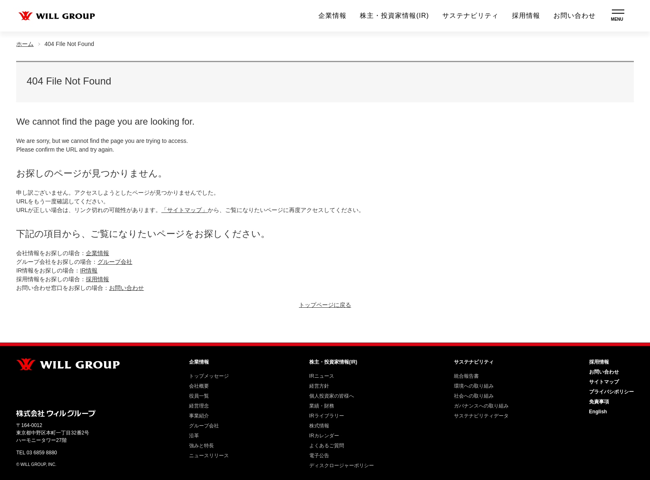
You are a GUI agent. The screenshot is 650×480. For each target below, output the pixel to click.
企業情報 (332, 15)
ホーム (25, 44)
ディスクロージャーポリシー (341, 465)
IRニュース (321, 376)
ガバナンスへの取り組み (481, 406)
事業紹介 (199, 416)
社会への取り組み (474, 396)
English (598, 412)
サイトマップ (604, 382)
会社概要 (199, 386)
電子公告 (319, 455)
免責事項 (599, 402)
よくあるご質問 (326, 446)
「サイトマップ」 (184, 210)
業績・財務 (321, 406)
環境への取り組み (474, 386)
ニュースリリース (209, 455)
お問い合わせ (574, 15)
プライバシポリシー (611, 392)
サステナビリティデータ (481, 416)
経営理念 (199, 406)
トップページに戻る (325, 305)
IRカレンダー (324, 436)
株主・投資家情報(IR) (394, 15)
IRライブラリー (326, 416)
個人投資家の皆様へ (331, 396)
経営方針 (319, 386)
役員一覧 (199, 396)
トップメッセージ (209, 376)
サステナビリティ (470, 15)
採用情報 (526, 15)
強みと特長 (201, 446)
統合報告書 (466, 376)
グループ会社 (114, 261)
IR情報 (88, 270)
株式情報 (319, 426)
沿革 (194, 436)
